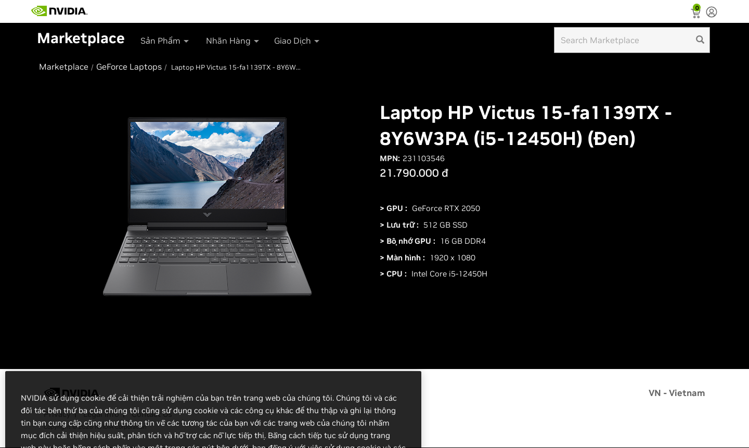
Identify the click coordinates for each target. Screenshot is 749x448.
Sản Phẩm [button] (165, 40)
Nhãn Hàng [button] (233, 40)
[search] (700, 40)
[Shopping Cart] (696, 14)
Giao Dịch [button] (297, 40)
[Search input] (632, 40)
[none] (711, 13)
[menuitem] (164, 37)
